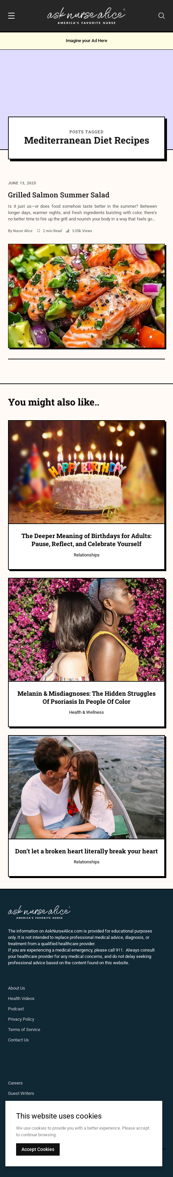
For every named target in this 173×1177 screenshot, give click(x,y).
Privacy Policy (21, 1019)
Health (14, 998)
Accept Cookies (37, 1149)
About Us (16, 988)
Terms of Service (24, 1029)
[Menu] (11, 16)
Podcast (16, 1008)
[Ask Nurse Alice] (86, 15)
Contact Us (18, 1039)
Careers (15, 1082)
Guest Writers (21, 1093)
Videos (28, 998)
